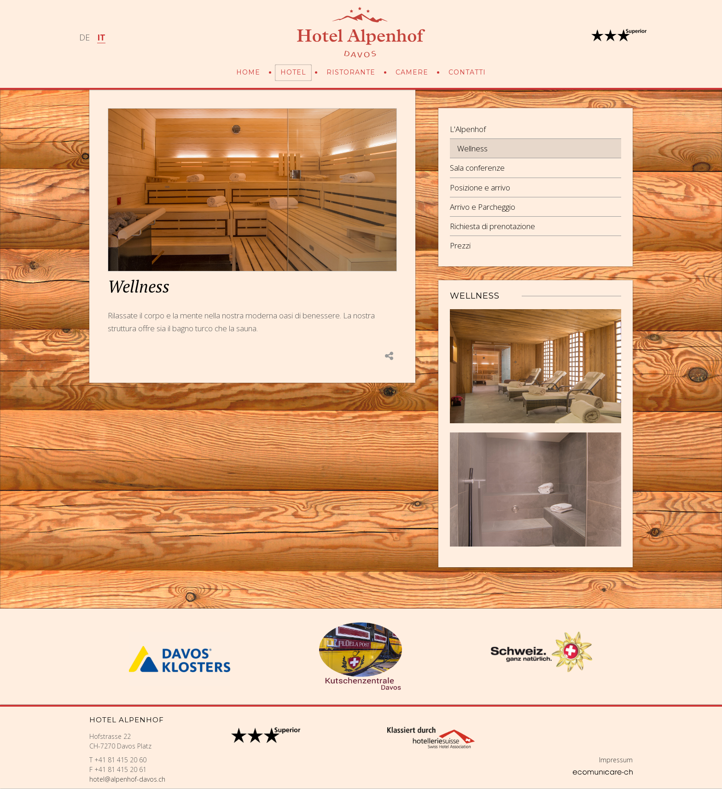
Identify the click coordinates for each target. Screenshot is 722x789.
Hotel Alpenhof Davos (361, 32)
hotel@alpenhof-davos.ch (127, 779)
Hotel (293, 72)
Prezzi (460, 245)
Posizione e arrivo (480, 187)
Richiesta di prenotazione (492, 226)
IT (101, 37)
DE (84, 37)
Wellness (472, 148)
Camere (412, 72)
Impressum (616, 759)
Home (248, 72)
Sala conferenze (477, 167)
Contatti (467, 72)
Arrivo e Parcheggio (482, 207)
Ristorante (350, 72)
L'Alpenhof (468, 129)
